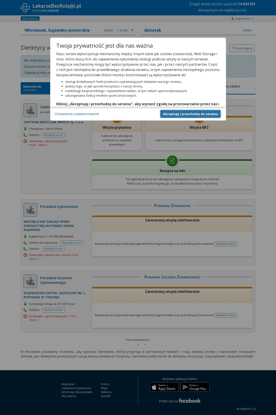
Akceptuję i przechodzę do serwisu (190, 114)
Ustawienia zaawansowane (77, 113)
